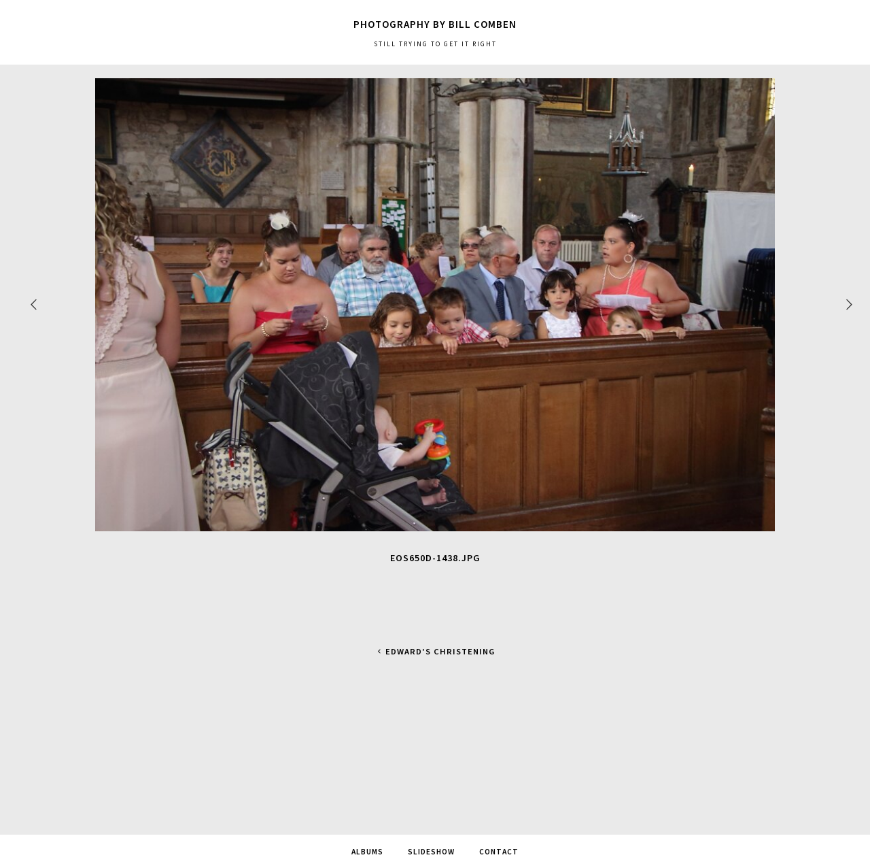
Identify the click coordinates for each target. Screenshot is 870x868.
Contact (499, 851)
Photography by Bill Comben (435, 24)
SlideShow (431, 851)
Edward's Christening (435, 651)
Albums (367, 851)
